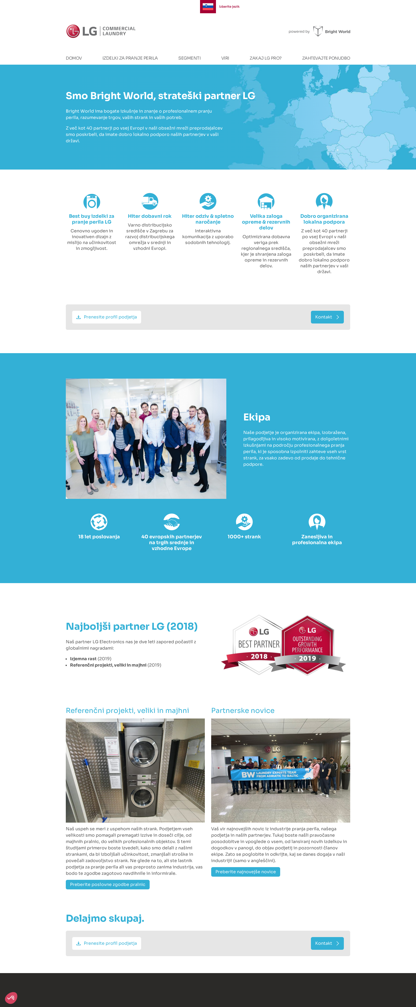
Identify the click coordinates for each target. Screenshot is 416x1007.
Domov (74, 58)
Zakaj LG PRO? (266, 58)
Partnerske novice (243, 710)
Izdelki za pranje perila (130, 58)
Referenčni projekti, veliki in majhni (127, 710)
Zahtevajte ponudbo (326, 58)
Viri (225, 58)
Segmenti (189, 58)
